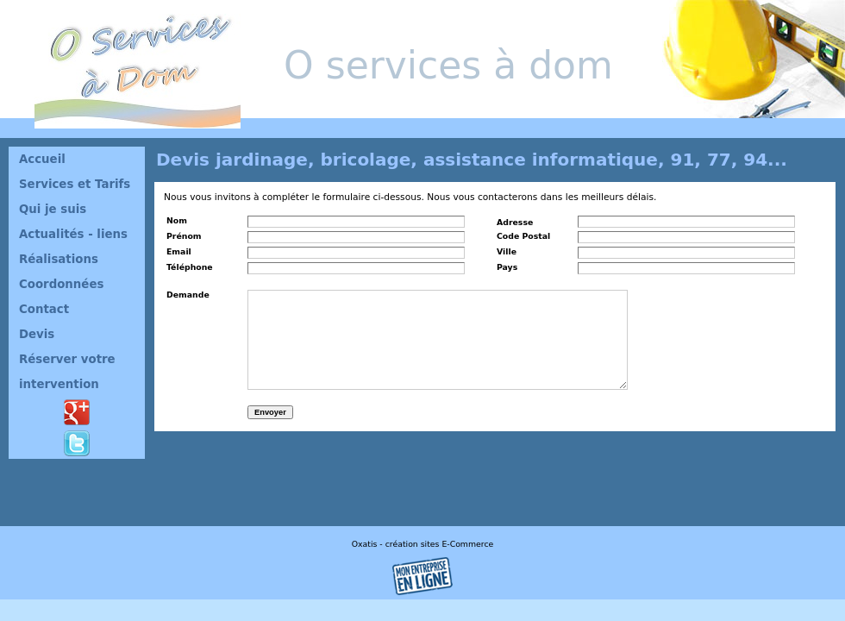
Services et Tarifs (74, 184)
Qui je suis (52, 209)
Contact (44, 309)
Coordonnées (61, 284)
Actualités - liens (73, 234)
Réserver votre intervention (67, 372)
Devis (36, 334)
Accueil (42, 159)
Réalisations (58, 259)
